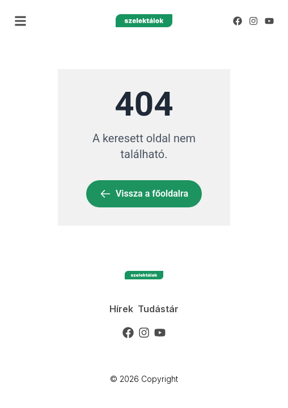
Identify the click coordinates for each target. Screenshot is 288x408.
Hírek (121, 308)
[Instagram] (253, 21)
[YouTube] (269, 21)
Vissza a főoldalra (144, 193)
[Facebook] (237, 21)
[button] (20, 20)
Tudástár (158, 308)
